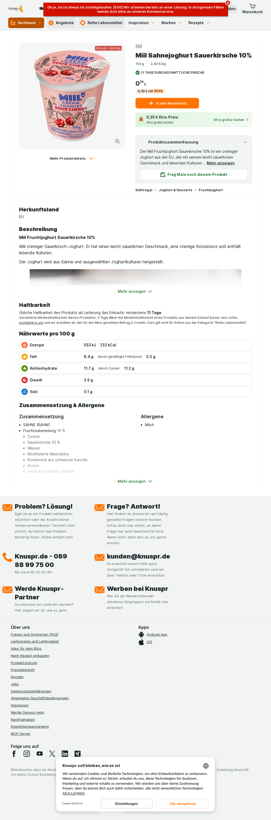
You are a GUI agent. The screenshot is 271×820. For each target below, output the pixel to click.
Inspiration (142, 22)
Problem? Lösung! (44, 506)
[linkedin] (65, 754)
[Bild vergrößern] (117, 141)
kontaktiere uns (31, 323)
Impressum (20, 705)
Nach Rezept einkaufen (30, 655)
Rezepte (199, 22)
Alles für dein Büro (26, 648)
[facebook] (14, 754)
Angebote (61, 22)
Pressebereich (23, 670)
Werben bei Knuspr (137, 588)
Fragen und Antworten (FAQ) (34, 634)
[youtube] (39, 754)
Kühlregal (144, 190)
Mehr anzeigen (221, 163)
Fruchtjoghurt (211, 190)
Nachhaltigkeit (23, 719)
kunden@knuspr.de (138, 556)
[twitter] (52, 754)
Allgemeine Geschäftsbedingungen (40, 698)
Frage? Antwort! (133, 506)
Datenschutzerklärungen (31, 691)
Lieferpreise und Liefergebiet (35, 641)
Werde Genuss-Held (27, 712)
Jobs (15, 684)
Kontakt (17, 677)
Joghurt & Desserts (175, 190)
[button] (252, 9)
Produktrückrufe (24, 663)
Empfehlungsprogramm (30, 726)
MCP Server (20, 733)
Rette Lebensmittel (101, 22)
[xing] (77, 754)
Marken (171, 22)
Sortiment (26, 22)
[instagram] (27, 754)
